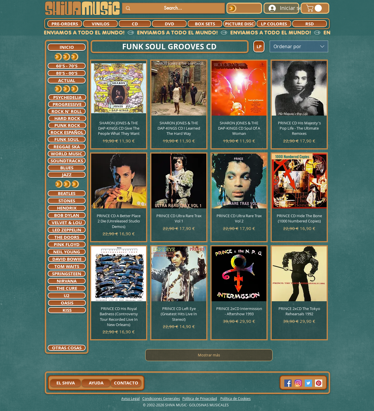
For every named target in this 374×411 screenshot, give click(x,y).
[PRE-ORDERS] (64, 23)
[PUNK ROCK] (67, 125)
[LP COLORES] (274, 23)
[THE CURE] (67, 288)
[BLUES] (67, 168)
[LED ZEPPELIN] (67, 230)
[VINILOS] (100, 23)
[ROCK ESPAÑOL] (67, 132)
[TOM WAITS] (67, 266)
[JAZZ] (67, 175)
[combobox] (299, 46)
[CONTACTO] (126, 383)
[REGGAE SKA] (67, 147)
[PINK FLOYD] (67, 244)
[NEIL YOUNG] (67, 252)
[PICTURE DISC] (239, 23)
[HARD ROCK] (67, 118)
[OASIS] (67, 303)
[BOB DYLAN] (67, 215)
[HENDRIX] (67, 208)
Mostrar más (209, 355)
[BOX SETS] (205, 23)
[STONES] (67, 201)
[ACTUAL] (67, 80)
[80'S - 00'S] (67, 73)
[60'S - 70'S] (67, 66)
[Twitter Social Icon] (308, 383)
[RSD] (309, 23)
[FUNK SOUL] (67, 139)
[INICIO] (67, 47)
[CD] (135, 23)
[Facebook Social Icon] (288, 383)
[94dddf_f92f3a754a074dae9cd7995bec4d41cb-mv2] (298, 383)
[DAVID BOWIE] (67, 259)
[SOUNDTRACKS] (67, 161)
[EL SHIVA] (65, 383)
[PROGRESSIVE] (67, 104)
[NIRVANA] (67, 281)
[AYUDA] (96, 383)
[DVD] (169, 23)
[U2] (67, 295)
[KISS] (67, 310)
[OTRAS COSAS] (67, 348)
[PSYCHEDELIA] (67, 97)
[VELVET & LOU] (67, 223)
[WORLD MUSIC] (67, 154)
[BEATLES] (67, 193)
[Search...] (173, 8)
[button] (314, 8)
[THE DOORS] (67, 237)
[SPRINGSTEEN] (67, 274)
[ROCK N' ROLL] (67, 111)
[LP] (258, 46)
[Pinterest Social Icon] (318, 383)
